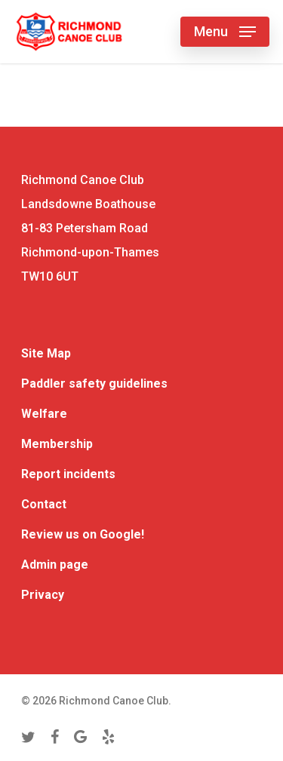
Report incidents (68, 474)
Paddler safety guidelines (94, 383)
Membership (57, 444)
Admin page (54, 564)
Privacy (42, 595)
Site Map (46, 353)
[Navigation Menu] (224, 31)
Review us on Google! (82, 534)
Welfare (44, 414)
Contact (43, 504)
